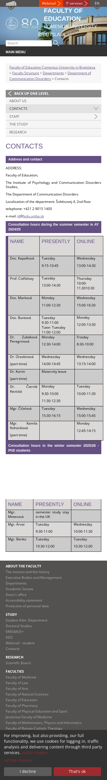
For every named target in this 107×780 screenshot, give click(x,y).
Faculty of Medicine (21, 677)
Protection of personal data (27, 606)
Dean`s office (16, 594)
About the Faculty (23, 566)
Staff (14, 116)
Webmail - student (20, 643)
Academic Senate (19, 588)
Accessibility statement (24, 600)
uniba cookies (35, 752)
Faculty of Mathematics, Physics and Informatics (44, 722)
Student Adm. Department (26, 620)
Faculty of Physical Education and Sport (36, 711)
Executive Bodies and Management (34, 577)
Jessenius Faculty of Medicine (29, 717)
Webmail (49, 3)
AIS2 (9, 637)
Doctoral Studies (19, 625)
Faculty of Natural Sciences (27, 694)
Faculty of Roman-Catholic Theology (34, 728)
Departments (53, 73)
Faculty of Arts (17, 688)
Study (11, 614)
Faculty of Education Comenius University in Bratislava (52, 67)
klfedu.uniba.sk (30, 216)
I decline (28, 771)
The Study (18, 124)
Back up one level (31, 93)
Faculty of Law (17, 682)
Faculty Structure (25, 73)
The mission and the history (27, 571)
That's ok (77, 771)
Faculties (15, 671)
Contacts (18, 108)
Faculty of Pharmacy (22, 705)
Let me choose (17, 760)
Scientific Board (18, 662)
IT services (74, 3)
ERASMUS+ (15, 631)
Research (18, 132)
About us (18, 100)
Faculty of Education (21, 699)
